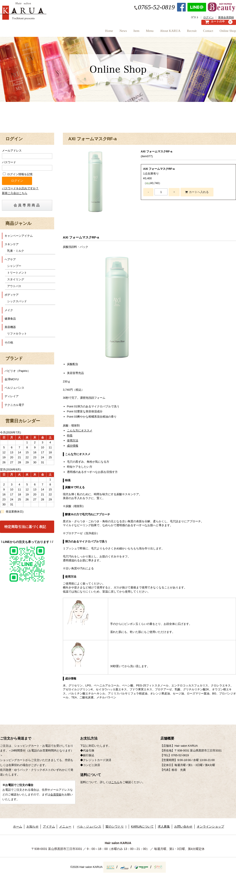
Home (79, 32)
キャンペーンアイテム (19, 235)
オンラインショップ (210, 826)
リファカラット (17, 333)
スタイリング (15, 279)
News (97, 32)
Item (115, 32)
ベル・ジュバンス (89, 826)
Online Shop (228, 32)
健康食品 (10, 318)
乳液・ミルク (15, 250)
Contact (204, 32)
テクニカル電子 (14, 405)
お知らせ (32, 826)
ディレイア (12, 396)
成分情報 (72, 445)
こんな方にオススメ (79, 430)
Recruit (183, 32)
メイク (9, 310)
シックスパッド (17, 301)
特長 (70, 435)
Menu (132, 32)
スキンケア (12, 244)
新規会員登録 (226, 17)
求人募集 (164, 826)
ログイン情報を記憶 (18, 174)
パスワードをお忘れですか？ (20, 188)
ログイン (208, 17)
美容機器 (10, 327)
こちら (115, 782)
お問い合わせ (183, 826)
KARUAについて (142, 826)
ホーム (17, 826)
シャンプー (14, 266)
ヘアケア (10, 259)
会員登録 (56, 794)
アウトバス (14, 286)
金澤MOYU (12, 379)
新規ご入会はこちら (14, 193)
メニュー (65, 826)
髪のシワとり (115, 826)
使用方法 (72, 440)
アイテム (49, 826)
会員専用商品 (27, 205)
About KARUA (157, 32)
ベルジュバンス (14, 387)
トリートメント (17, 272)
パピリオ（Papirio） (17, 370)
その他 (9, 342)
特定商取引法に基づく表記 (25, 527)
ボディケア (12, 294)
